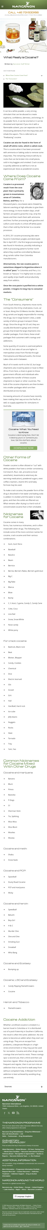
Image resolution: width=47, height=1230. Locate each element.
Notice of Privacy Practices (33, 1207)
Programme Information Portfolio (27, 1169)
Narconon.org (7, 1187)
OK (21, 1226)
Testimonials (12, 1136)
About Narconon (8, 1149)
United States (18, 1187)
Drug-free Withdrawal (32, 1132)
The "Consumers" (11, 79)
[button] (23, 1197)
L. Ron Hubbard (34, 1156)
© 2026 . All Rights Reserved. (16, 1205)
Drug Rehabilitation (26, 1136)
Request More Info (8, 1171)
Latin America (9, 1189)
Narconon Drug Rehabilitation (12, 1132)
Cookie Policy (11, 1207)
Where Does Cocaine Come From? (17, 75)
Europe (27, 1187)
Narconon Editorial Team (18, 1156)
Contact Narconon (23, 1171)
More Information (8, 1169)
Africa (24, 1189)
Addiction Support (17, 1174)
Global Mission (21, 1149)
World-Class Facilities (12, 1151)
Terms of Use (20, 1207)
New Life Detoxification (10, 1134)
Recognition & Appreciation (25, 1154)
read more (26, 1226)
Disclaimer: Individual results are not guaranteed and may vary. (19, 1208)
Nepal (18, 1189)
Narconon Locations (35, 1189)
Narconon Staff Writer (21, 64)
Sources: (8, 1086)
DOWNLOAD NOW (23, 448)
